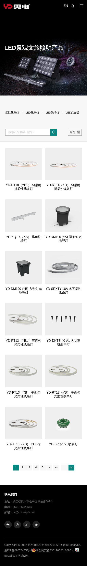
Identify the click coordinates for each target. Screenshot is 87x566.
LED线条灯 (32, 112)
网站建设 (9, 555)
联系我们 (10, 494)
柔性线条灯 (12, 112)
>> (56, 467)
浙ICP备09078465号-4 (18, 550)
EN (66, 5)
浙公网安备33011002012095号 (53, 550)
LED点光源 (72, 112)
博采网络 (23, 555)
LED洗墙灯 (52, 112)
